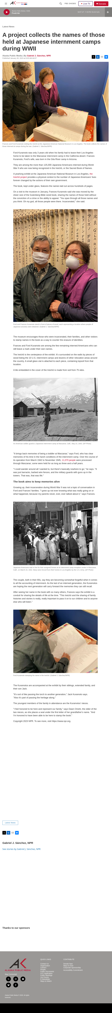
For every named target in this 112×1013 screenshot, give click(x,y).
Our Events (44, 977)
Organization (45, 966)
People (43, 969)
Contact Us (44, 964)
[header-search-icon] (60, 4)
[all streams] (108, 12)
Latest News (8, 26)
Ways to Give (68, 966)
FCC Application (46, 973)
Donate (102, 4)
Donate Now (68, 964)
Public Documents (47, 971)
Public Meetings (46, 975)
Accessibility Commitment (73, 970)
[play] (7, 12)
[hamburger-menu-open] (6, 3)
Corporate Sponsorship (72, 968)
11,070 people (69, 460)
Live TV (85, 3)
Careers (43, 968)
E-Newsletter (45, 979)
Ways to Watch (46, 981)
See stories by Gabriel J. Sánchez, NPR (21, 849)
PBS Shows (70, 3)
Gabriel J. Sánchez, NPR (39, 56)
